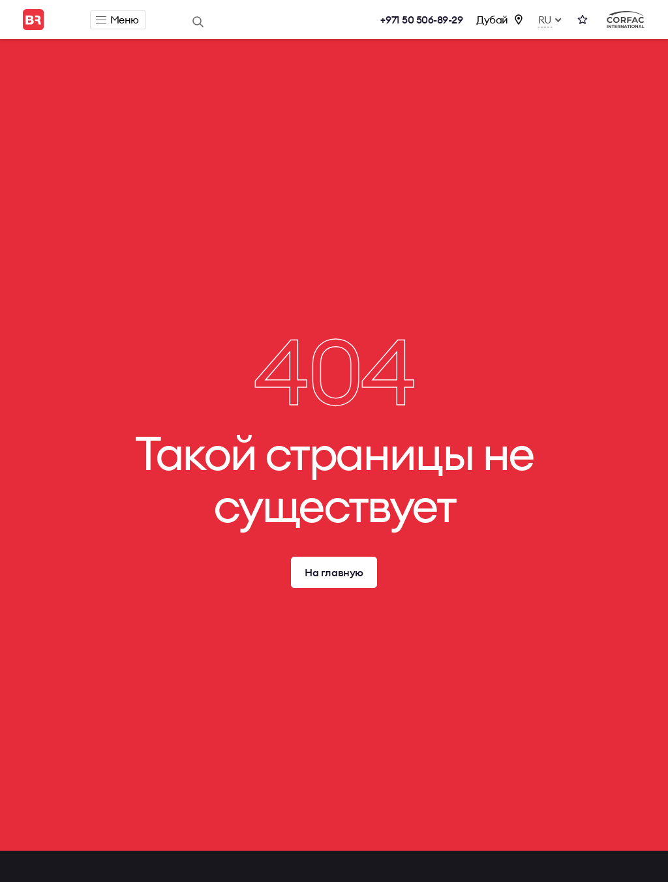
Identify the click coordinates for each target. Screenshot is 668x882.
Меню (117, 19)
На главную (334, 572)
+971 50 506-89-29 (421, 19)
